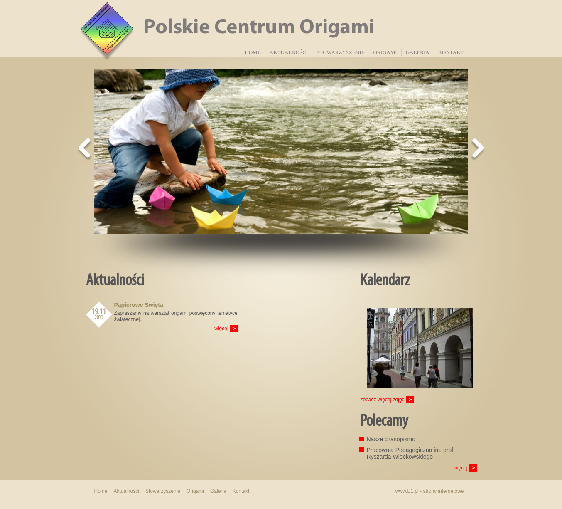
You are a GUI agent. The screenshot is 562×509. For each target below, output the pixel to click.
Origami (385, 52)
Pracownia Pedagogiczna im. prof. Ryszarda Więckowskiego (411, 453)
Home (253, 52)
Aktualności (289, 52)
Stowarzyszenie (340, 52)
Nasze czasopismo (391, 439)
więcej (221, 328)
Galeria (417, 52)
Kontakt (451, 52)
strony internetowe (443, 491)
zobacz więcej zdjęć (383, 400)
